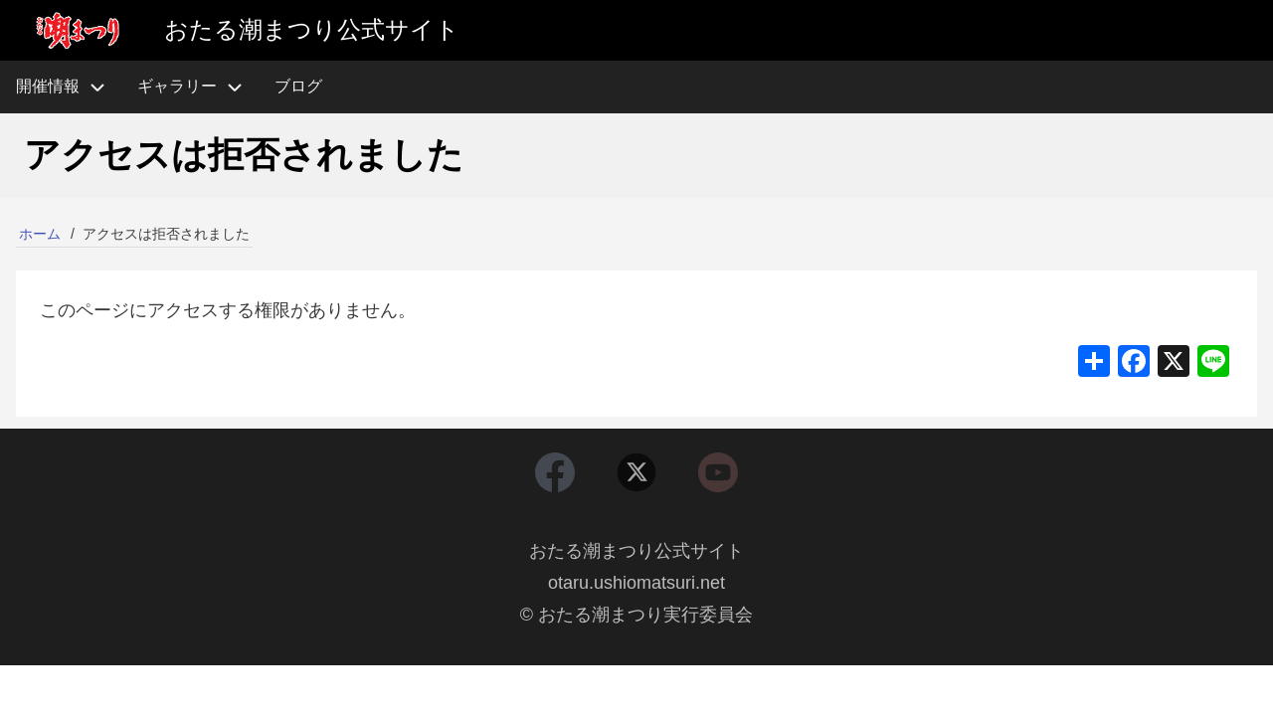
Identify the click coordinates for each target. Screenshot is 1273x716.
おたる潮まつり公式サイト (636, 551)
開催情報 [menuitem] (68, 87)
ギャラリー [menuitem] (177, 86)
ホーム (40, 234)
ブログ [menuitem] (298, 86)
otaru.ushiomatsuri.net (636, 583)
